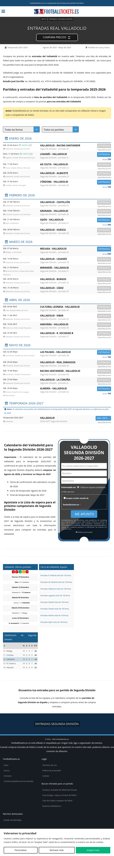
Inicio (43, 19)
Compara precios (54, 37)
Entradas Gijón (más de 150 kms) (54, 622)
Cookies (45, 776)
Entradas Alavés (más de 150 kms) (54, 615)
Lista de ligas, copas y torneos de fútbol (59, 795)
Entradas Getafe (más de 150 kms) (55, 602)
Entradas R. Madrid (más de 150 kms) (56, 575)
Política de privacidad (84, 532)
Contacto (8, 776)
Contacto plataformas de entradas (19, 781)
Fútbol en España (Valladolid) (93, 487)
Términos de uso (49, 765)
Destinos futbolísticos (51, 806)
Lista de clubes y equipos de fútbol (57, 800)
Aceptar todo (93, 850)
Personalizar (21, 850)
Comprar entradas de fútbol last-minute (59, 790)
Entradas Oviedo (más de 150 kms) (55, 608)
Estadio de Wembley (12, 820)
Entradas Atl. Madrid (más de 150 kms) (56, 582)
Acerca (7, 770)
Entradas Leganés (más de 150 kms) (55, 595)
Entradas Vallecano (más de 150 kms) (56, 589)
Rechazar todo (57, 850)
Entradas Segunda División (61, 19)
